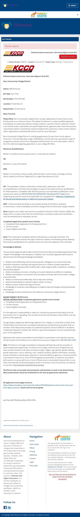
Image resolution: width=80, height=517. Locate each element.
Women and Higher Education (24, 515)
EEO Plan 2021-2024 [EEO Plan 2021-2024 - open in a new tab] (68, 340)
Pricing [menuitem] (32, 451)
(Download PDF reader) (56, 194)
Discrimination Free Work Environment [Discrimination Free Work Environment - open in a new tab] (28, 365)
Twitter (9, 507)
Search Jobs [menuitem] (34, 444)
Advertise (33, 455)
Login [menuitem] (32, 462)
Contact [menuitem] (33, 458)
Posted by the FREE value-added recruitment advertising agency (18, 425)
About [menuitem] (32, 448)
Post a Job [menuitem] (33, 465)
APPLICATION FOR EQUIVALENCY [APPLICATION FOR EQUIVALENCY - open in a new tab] (34, 194)
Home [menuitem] (32, 441)
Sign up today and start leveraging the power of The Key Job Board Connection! (62, 476)
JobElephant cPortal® (55, 467)
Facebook (5, 507)
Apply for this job (68, 57)
